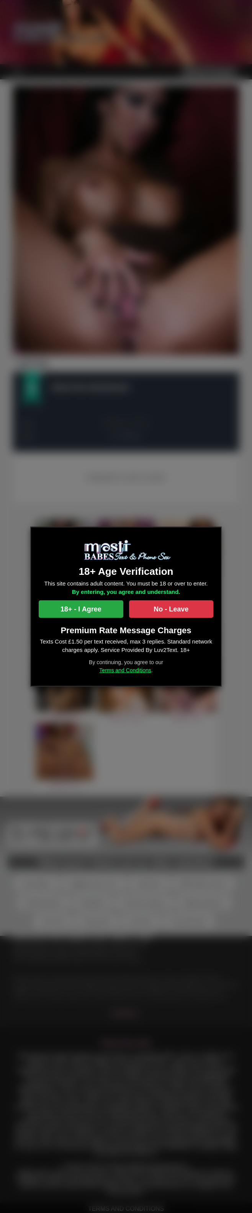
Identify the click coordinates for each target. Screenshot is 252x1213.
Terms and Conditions (125, 670)
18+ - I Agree (81, 609)
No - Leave (171, 609)
